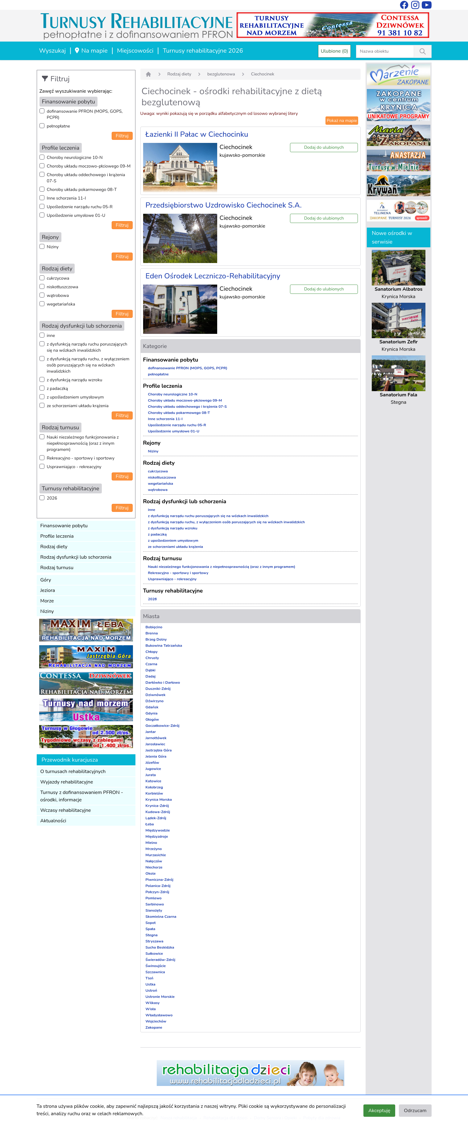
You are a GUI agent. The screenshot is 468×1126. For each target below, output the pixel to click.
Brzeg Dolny (156, 639)
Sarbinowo (155, 904)
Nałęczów (154, 861)
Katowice (153, 781)
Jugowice (153, 768)
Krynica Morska (159, 799)
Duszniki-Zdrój (158, 688)
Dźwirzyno (155, 701)
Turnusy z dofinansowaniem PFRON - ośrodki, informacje (81, 796)
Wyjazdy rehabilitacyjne (66, 782)
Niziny (53, 247)
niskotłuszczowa (62, 287)
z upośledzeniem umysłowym (75, 397)
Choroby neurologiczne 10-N (75, 157)
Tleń (149, 978)
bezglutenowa (221, 74)
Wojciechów (156, 1021)
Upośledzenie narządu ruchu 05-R (80, 207)
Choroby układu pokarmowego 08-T (82, 189)
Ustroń (151, 990)
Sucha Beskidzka (160, 947)
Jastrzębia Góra (159, 750)
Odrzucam (415, 1110)
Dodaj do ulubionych (324, 147)
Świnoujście (156, 965)
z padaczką (57, 388)
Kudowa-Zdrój (158, 811)
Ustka (150, 984)
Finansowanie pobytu (64, 525)
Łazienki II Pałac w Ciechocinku (197, 134)
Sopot (151, 922)
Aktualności (53, 820)
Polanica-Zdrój (158, 885)
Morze (47, 600)
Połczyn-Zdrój (157, 891)
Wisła (151, 1009)
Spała (150, 928)
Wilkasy (153, 1002)
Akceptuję (379, 1110)
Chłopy (152, 651)
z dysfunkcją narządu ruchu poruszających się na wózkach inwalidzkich (87, 347)
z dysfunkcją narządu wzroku (74, 380)
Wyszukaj (52, 51)
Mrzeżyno (154, 848)
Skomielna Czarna (161, 916)
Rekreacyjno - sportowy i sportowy (80, 458)
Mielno (151, 842)
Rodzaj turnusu (57, 567)
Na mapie (91, 51)
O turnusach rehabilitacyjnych (73, 771)
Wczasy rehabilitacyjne (65, 810)
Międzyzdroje (157, 836)
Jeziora (47, 590)
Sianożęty (154, 910)
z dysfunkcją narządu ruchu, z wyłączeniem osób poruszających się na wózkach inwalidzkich (88, 365)
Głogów (152, 719)
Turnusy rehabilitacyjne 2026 (203, 51)
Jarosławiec (155, 744)
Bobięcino (154, 627)
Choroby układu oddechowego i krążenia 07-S (86, 178)
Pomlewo (154, 898)
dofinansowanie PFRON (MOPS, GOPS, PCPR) (85, 114)
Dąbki (150, 670)
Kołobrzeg (154, 787)
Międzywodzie (158, 830)
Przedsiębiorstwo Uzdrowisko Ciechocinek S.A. (224, 205)
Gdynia (152, 713)
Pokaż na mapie (342, 121)
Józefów (152, 762)
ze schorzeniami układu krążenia (78, 406)
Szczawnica (155, 972)
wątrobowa (58, 295)
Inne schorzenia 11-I (66, 198)
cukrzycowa (58, 278)
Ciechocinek (262, 74)
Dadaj (151, 676)
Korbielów (154, 793)
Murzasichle (156, 855)
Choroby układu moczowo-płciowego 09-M (89, 166)
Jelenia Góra (156, 756)
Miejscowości (135, 51)
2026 (52, 498)
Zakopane (154, 1027)
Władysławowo (159, 1015)
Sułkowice (154, 953)
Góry (45, 580)
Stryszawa (155, 941)
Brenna (152, 633)
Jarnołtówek (156, 737)
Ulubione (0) (334, 51)
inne (51, 335)
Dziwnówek (156, 694)
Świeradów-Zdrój (161, 959)
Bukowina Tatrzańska (164, 645)
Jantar (151, 731)
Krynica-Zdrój (157, 805)
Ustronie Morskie (160, 996)
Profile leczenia (57, 536)
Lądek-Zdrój (156, 818)
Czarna (151, 664)
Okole (151, 873)
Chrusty (152, 657)
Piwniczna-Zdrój (159, 879)
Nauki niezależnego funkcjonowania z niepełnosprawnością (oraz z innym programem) (83, 443)
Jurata (151, 774)
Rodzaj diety (54, 546)
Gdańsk (152, 707)
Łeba (150, 824)
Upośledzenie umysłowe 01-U (76, 215)
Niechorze (154, 867)
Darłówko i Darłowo (163, 682)
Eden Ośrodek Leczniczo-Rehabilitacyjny (213, 276)
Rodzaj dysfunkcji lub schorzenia (76, 557)
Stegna (152, 935)
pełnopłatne (58, 126)
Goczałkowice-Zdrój (163, 725)
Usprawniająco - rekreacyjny (74, 467)
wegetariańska (61, 304)
